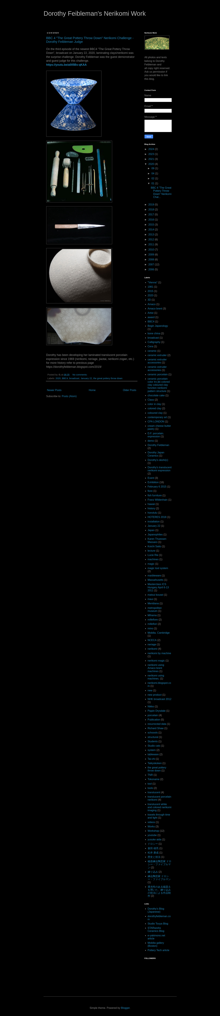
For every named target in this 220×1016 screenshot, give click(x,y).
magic (151, 563)
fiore (150, 491)
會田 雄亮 (153, 848)
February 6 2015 (157, 486)
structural (153, 737)
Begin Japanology (158, 326)
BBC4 (65, 378)
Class (151, 399)
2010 (151, 249)
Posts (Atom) (69, 396)
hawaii (151, 504)
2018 (151, 209)
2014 (151, 229)
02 (153, 178)
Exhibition (153, 482)
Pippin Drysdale (157, 710)
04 (153, 173)
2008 (151, 259)
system (152, 750)
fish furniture (155, 495)
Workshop (153, 830)
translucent (154, 792)
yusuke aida (154, 839)
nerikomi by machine (159, 653)
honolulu (152, 512)
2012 (151, 239)
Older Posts (129, 390)
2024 (151, 149)
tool (150, 783)
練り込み (153, 871)
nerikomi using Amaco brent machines (156, 668)
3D (149, 299)
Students (153, 741)
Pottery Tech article (158, 950)
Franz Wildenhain (158, 499)
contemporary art (157, 417)
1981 (150, 286)
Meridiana (153, 603)
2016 (151, 219)
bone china (154, 333)
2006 (151, 269)
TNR (150, 775)
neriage (152, 644)
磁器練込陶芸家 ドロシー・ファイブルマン (159, 864)
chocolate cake (156, 395)
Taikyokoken (155, 763)
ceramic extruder (157, 355)
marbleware (154, 575)
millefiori (152, 624)
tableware (153, 754)
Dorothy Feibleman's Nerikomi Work (95, 13)
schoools (153, 732)
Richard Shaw (156, 728)
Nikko (151, 706)
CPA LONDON (156, 421)
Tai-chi (151, 759)
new (150, 690)
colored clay (154, 408)
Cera (150, 346)
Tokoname (154, 779)
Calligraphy (154, 342)
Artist (150, 313)
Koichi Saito (154, 546)
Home (92, 390)
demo (151, 440)
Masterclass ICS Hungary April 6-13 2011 (158, 587)
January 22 (86, 378)
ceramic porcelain (158, 374)
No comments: (80, 374)
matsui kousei (155, 594)
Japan (151, 530)
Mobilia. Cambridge (159, 632)
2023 (151, 154)
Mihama (152, 615)
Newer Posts (54, 390)
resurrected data (157, 724)
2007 (151, 264)
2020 (58, 378)
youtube (152, 835)
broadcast (74, 378)
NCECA (152, 640)
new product (155, 694)
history (151, 508)
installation (154, 521)
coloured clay (155, 413)
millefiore (153, 619)
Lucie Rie (153, 555)
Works (151, 826)
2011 (151, 244)
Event (151, 478)
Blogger (125, 1008)
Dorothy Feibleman (158, 445)
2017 (151, 214)
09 (153, 168)
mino (150, 628)
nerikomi (152, 648)
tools (150, 788)
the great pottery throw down (107, 378)
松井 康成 (153, 852)
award (151, 317)
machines (153, 559)
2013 (151, 234)
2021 (151, 159)
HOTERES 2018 (157, 517)
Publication (154, 719)
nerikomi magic (156, 660)
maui (150, 599)
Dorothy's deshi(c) (158, 460)
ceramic (152, 351)
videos (151, 822)
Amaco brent (155, 308)
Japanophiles (155, 534)
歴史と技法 (154, 857)
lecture (151, 550)
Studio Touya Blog (158, 923)
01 (153, 183)
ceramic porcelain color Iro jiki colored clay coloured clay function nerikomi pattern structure (159, 384)
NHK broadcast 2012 (160, 699)
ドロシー (153, 843)
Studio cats (154, 745)
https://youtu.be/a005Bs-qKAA (66, 64)
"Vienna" (152, 282)
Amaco (152, 304)
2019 (151, 204)
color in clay (154, 404)
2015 (151, 224)
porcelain (153, 715)
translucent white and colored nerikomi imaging (160, 807)
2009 (151, 254)
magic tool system (158, 568)
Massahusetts (156, 580)
